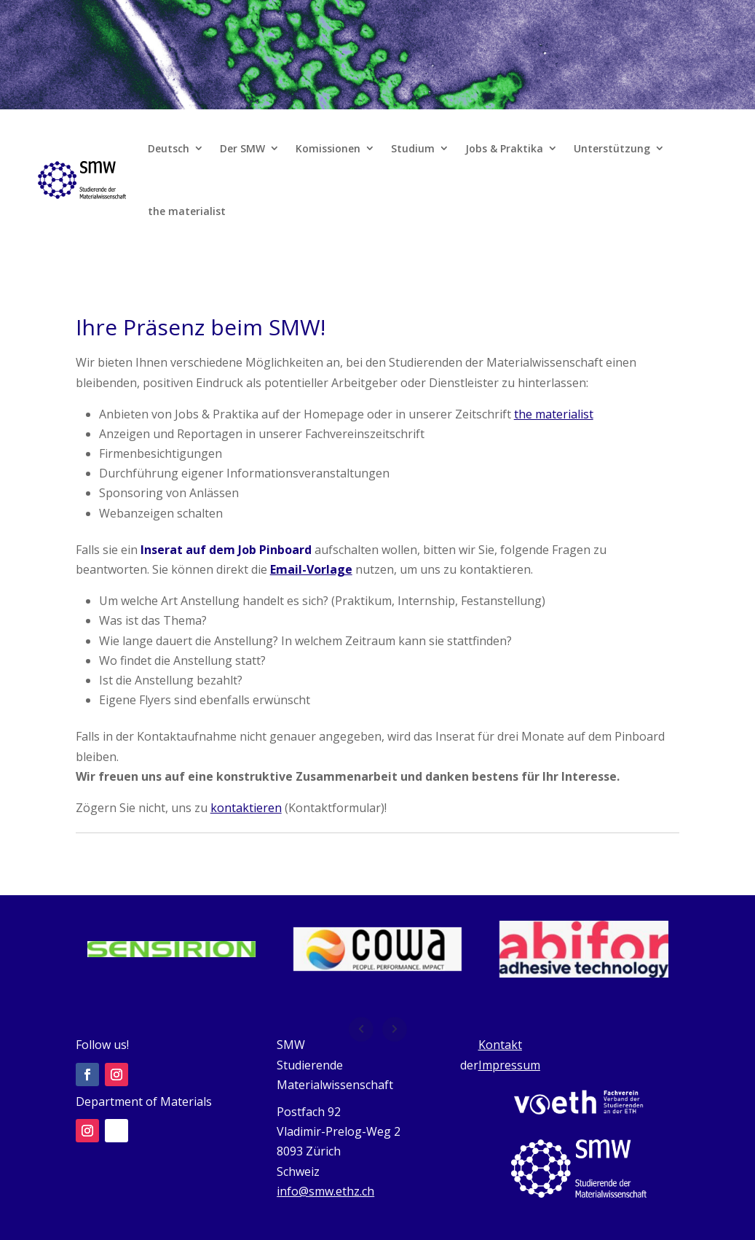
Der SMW (242, 148)
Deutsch (168, 148)
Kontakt (500, 1045)
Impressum (509, 1065)
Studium (413, 148)
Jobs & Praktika (504, 148)
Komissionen (328, 148)
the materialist (187, 211)
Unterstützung (612, 148)
